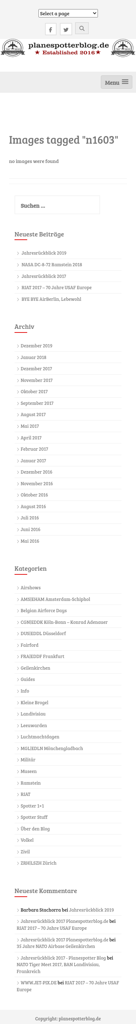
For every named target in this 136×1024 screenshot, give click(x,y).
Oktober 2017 (34, 391)
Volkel (27, 840)
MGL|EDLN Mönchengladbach (52, 748)
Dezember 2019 (36, 345)
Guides (28, 679)
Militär (28, 759)
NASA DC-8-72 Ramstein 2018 (52, 264)
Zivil (25, 851)
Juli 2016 (30, 517)
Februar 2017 (34, 449)
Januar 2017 (33, 460)
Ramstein (31, 783)
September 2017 (37, 403)
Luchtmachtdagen (40, 736)
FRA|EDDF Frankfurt (42, 656)
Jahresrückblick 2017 (44, 276)
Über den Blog (35, 828)
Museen (29, 771)
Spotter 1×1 (32, 805)
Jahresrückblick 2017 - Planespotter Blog (63, 958)
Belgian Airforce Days (44, 610)
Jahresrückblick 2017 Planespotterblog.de (64, 921)
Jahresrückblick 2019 (44, 253)
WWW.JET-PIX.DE (39, 982)
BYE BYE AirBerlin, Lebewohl (52, 299)
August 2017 (33, 414)
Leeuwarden (34, 725)
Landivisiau (33, 713)
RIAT (25, 794)
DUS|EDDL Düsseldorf (43, 633)
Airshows (31, 587)
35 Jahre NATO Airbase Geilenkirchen (56, 946)
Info (25, 691)
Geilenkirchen (35, 668)
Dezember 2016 (36, 472)
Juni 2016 (30, 529)
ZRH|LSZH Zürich (39, 863)
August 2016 (33, 506)
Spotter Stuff (34, 817)
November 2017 (37, 380)
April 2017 (31, 437)
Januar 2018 (33, 357)
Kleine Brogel (34, 702)
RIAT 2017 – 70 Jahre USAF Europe (57, 287)
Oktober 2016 (34, 494)
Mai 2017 (30, 426)
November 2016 (37, 483)
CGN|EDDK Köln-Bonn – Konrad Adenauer (64, 622)
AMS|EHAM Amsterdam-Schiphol (55, 599)
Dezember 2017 (36, 368)
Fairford (29, 645)
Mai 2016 (30, 541)
